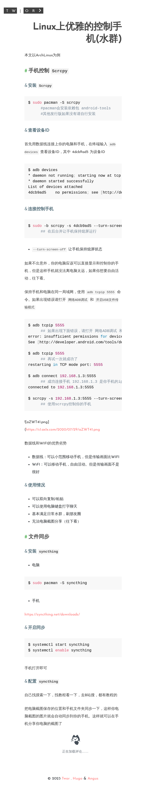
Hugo (77, 778)
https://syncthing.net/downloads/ (52, 614)
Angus (93, 778)
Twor (66, 778)
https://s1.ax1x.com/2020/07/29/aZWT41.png (63, 430)
